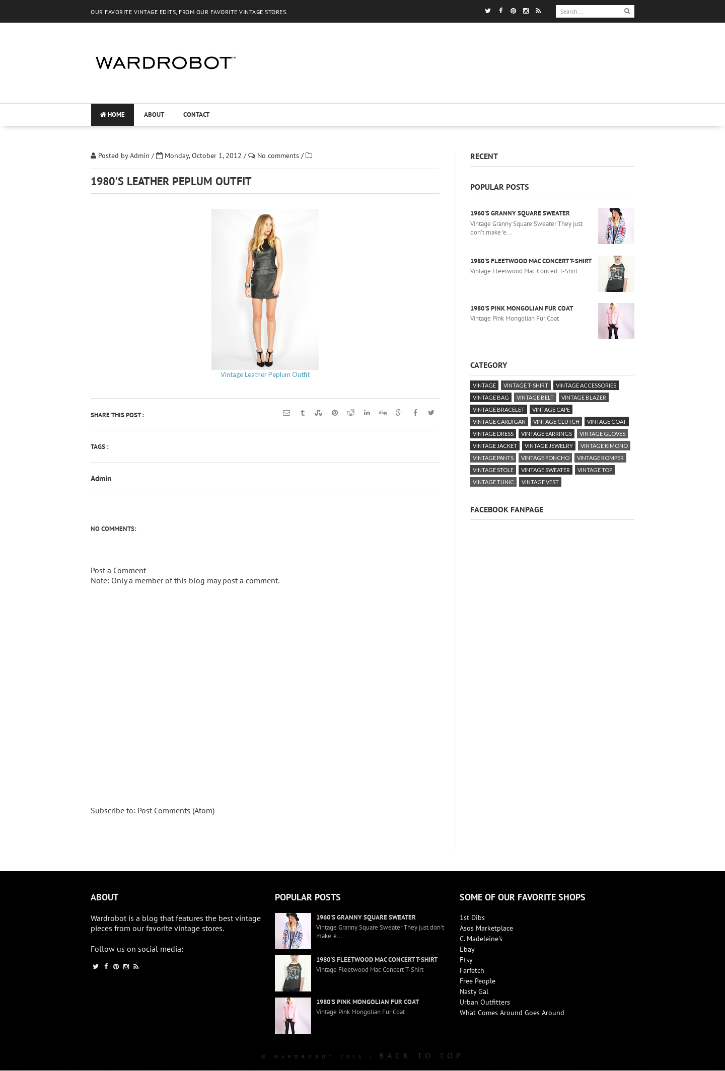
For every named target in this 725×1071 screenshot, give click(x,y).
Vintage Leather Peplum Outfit (265, 374)
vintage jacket (495, 445)
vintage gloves (602, 433)
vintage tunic (493, 482)
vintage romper (600, 457)
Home (112, 114)
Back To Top (421, 1055)
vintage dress (493, 433)
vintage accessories (586, 385)
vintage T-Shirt (525, 385)
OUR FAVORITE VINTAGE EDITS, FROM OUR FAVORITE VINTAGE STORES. (189, 12)
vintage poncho (545, 457)
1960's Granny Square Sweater (520, 213)
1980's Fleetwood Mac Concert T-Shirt (531, 261)
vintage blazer (583, 397)
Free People (477, 980)
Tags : (100, 446)
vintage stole (493, 470)
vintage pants (493, 457)
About (154, 114)
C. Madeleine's (481, 938)
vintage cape (551, 409)
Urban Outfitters (485, 1002)
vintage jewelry (549, 445)
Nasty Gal (474, 991)
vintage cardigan (499, 421)
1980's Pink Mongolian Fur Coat (521, 308)
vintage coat (606, 421)
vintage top (594, 470)
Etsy (466, 959)
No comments (279, 155)
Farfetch (472, 970)
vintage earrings (546, 433)
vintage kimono (604, 445)
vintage (484, 385)
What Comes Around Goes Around (512, 1012)
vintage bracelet (499, 409)
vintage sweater (545, 470)
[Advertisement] (444, 93)
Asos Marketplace (486, 928)
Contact (196, 114)
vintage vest (540, 482)
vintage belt (535, 397)
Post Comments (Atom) (175, 810)
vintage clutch (556, 421)
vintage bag (491, 397)
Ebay (467, 949)
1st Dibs (472, 917)
